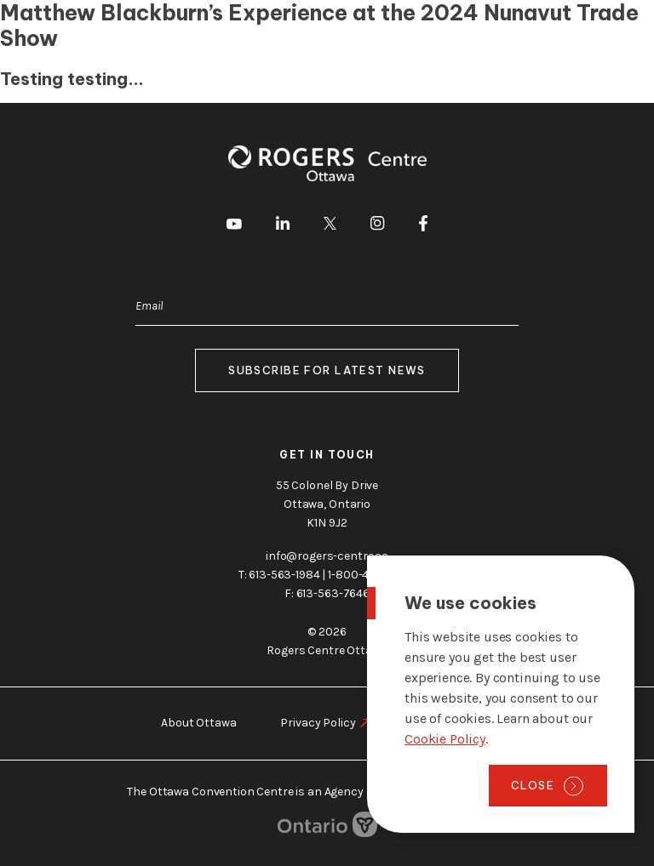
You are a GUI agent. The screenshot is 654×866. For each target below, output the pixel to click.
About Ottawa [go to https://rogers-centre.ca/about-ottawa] (198, 722)
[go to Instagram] (377, 226)
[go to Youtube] (234, 226)
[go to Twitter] (330, 226)
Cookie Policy (444, 739)
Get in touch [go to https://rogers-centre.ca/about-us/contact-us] (327, 454)
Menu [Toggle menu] (614, 33)
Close (532, 785)
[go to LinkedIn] (283, 226)
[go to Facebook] (423, 226)
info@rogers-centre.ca (327, 556)
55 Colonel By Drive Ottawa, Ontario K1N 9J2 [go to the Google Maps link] (327, 504)
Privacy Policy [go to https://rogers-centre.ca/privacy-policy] (317, 722)
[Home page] (80, 32)
